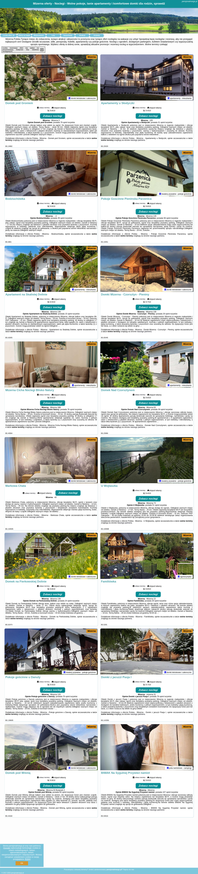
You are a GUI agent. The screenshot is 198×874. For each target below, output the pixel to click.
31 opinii (161, 123)
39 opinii (61, 219)
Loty (53, 35)
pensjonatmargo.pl (189, 1)
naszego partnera (36, 141)
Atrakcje (82, 35)
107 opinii (167, 793)
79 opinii (63, 123)
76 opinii (70, 410)
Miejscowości (39, 35)
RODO (28, 859)
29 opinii (166, 314)
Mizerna (92, 57)
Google (7, 848)
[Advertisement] (99, 844)
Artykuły (97, 35)
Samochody (67, 35)
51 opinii (155, 506)
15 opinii (68, 314)
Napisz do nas (128, 869)
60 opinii (63, 793)
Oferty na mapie (24, 35)
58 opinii (167, 219)
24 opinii (68, 601)
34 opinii (155, 601)
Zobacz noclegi (52, 116)
